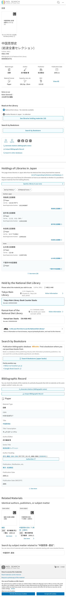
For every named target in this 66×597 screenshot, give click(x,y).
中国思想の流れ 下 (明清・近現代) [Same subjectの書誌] (26, 528)
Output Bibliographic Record (13, 149)
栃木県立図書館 (57, 258)
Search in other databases (12, 153)
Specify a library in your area (43, 184)
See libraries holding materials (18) (33, 118)
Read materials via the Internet (11, 575)
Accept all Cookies (50, 594)
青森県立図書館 (57, 208)
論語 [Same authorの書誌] (3, 527)
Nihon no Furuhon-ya (13, 365)
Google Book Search (12, 368)
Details (13, 588)
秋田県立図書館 (57, 240)
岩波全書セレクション (10, 448)
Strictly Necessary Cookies (18, 594)
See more (11, 536)
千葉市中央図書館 (56, 269)
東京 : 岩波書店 (8, 467)
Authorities (31, 459)
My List (6, 141)
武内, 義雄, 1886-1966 (10, 456)
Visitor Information (54, 293)
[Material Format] (24, 189)
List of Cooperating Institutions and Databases (47, 175)
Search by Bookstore (33, 130)
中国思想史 (6, 424)
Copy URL (12, 141)
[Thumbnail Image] (10, 518)
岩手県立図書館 (57, 224)
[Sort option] (9, 189)
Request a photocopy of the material (13, 577)
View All (56, 81)
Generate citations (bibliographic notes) (17, 146)
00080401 (42, 456)
